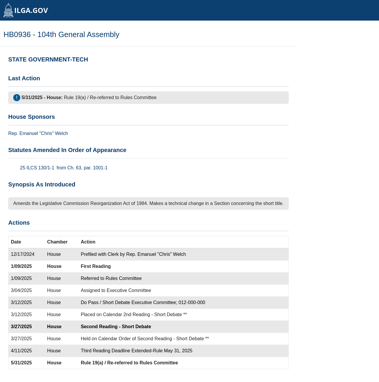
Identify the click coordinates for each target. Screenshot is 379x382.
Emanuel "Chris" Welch (43, 133)
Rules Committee (139, 97)
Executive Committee (129, 290)
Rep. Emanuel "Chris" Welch (156, 254)
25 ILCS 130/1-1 (37, 167)
